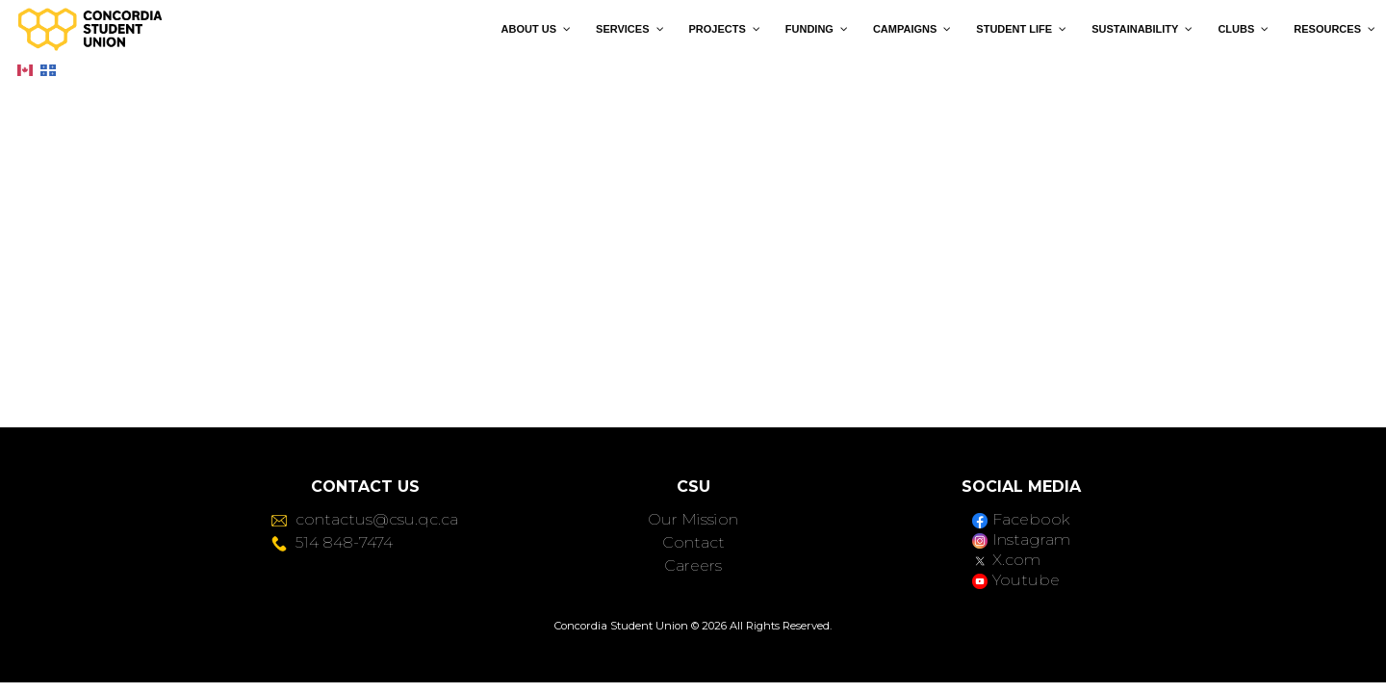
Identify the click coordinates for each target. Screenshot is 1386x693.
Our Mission (693, 519)
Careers (693, 565)
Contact (693, 542)
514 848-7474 (332, 542)
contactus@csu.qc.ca (364, 519)
